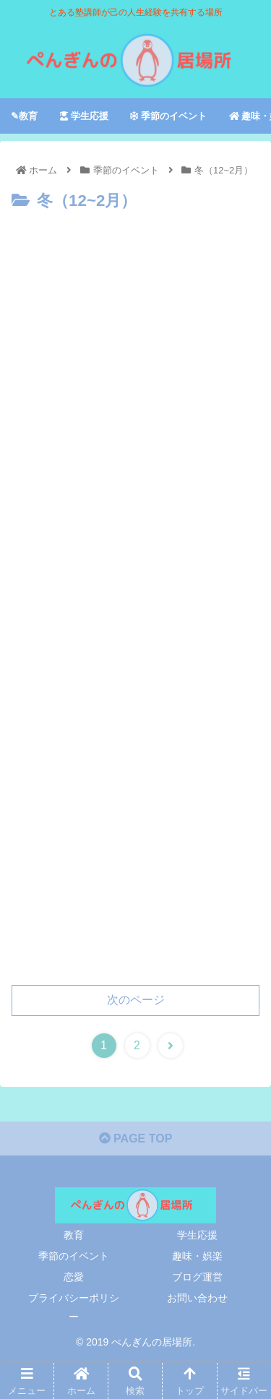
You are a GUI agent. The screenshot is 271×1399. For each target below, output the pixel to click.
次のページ (136, 1000)
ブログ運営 (197, 1277)
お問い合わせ (197, 1298)
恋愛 (74, 1277)
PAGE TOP (136, 1138)
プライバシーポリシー (73, 1307)
